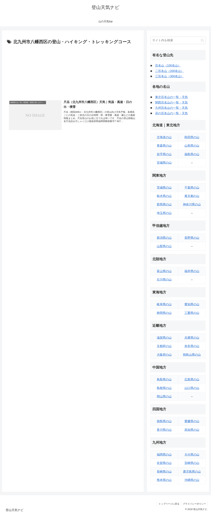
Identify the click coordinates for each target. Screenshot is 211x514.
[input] (178, 40)
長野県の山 (191, 237)
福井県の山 (191, 271)
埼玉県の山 (164, 213)
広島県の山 (191, 379)
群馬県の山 (164, 204)
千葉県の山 (191, 187)
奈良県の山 (191, 346)
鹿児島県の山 (192, 471)
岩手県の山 (164, 154)
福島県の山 (191, 154)
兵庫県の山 (191, 337)
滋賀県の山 (164, 337)
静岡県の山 (164, 313)
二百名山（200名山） (169, 71)
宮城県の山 (164, 162)
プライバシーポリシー (194, 503)
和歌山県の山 (192, 354)
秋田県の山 (191, 137)
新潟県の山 (164, 237)
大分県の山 (191, 454)
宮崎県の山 (191, 463)
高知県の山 (191, 429)
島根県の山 (164, 388)
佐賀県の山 (164, 463)
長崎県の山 (164, 471)
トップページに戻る (169, 503)
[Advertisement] (73, 70)
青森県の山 (164, 145)
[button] (202, 40)
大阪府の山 (164, 354)
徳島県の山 (164, 421)
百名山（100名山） (168, 65)
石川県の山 (164, 279)
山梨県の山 (164, 246)
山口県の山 (191, 388)
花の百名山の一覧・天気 (171, 113)
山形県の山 (191, 145)
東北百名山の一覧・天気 (171, 97)
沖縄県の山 (191, 480)
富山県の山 (164, 271)
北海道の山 (164, 137)
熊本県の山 (164, 480)
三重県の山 (191, 313)
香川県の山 (164, 429)
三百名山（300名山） (169, 76)
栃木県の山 (164, 196)
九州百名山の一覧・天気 (171, 107)
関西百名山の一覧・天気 (171, 102)
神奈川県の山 (192, 204)
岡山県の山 (164, 396)
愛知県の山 (191, 304)
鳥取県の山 (164, 379)
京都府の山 (164, 346)
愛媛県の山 (191, 421)
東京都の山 (191, 196)
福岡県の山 (164, 454)
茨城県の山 (164, 187)
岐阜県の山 (164, 304)
